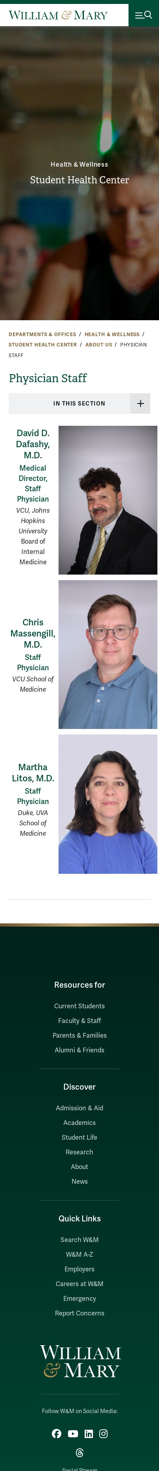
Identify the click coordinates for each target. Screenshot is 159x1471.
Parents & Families (80, 1036)
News (80, 1182)
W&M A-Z (79, 1255)
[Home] (58, 15)
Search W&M (80, 1240)
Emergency (79, 1299)
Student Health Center (79, 180)
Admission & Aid (79, 1108)
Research (79, 1152)
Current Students (79, 1006)
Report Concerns (79, 1313)
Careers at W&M (80, 1284)
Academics (79, 1123)
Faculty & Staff (79, 1021)
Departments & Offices (42, 334)
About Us (98, 345)
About (79, 1167)
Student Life (79, 1138)
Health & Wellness (79, 165)
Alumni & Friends (79, 1050)
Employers (79, 1269)
